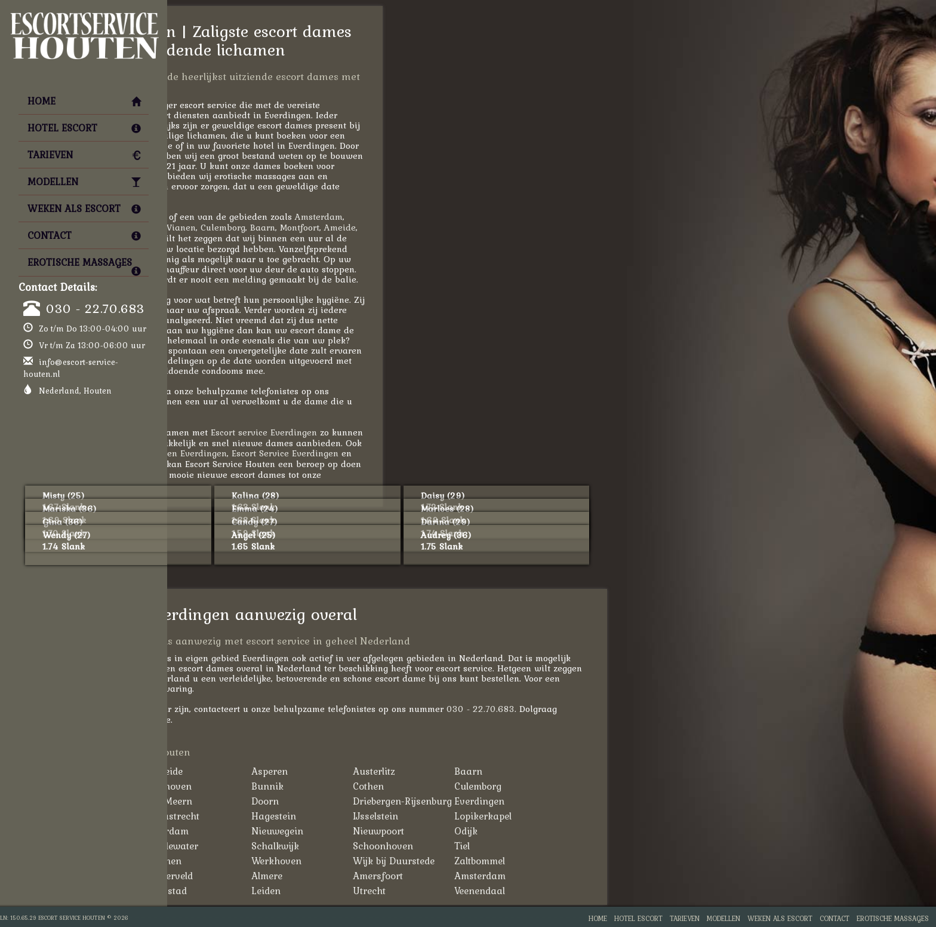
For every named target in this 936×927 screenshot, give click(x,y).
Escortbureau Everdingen (272, 464)
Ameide (500, 227)
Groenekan (232, 816)
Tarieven (84, 155)
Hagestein (433, 816)
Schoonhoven (543, 846)
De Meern (331, 801)
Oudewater (334, 846)
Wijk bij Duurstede (554, 861)
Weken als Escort (84, 208)
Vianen (341, 227)
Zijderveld (331, 875)
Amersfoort (225, 227)
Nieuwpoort (538, 831)
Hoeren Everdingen (347, 453)
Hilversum (231, 890)
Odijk (626, 831)
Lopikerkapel (643, 816)
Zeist (218, 875)
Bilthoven (331, 786)
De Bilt (222, 801)
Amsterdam (479, 216)
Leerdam (329, 831)
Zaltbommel (639, 861)
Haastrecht (334, 816)
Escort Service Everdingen (445, 453)
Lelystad (328, 890)
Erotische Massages (84, 265)
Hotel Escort (84, 128)
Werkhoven (436, 861)
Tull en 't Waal (240, 861)
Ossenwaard (236, 846)
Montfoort (459, 227)
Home (84, 101)
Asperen (429, 771)
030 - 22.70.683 (95, 308)
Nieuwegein (437, 831)
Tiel (622, 846)
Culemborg (383, 227)
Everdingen (639, 801)
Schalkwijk (435, 846)
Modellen (84, 181)
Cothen (528, 786)
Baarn (422, 227)
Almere (426, 875)
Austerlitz (534, 771)
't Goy (220, 771)
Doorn (425, 801)
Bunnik (427, 786)
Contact (84, 235)
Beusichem (232, 786)
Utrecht (529, 890)
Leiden (216, 238)
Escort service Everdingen (424, 432)
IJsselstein (535, 816)
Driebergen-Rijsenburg (562, 801)
